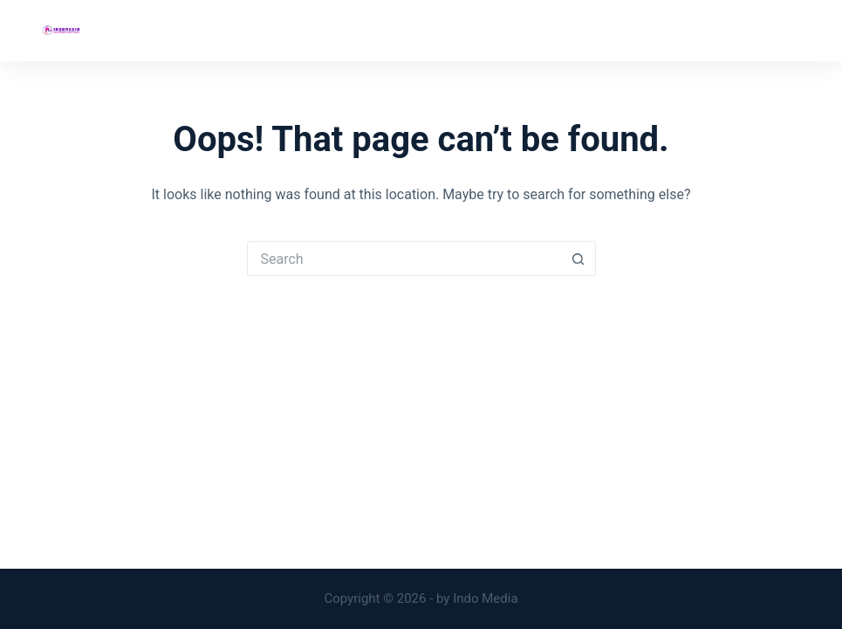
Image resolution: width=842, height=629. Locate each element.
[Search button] (578, 258)
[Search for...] (404, 258)
